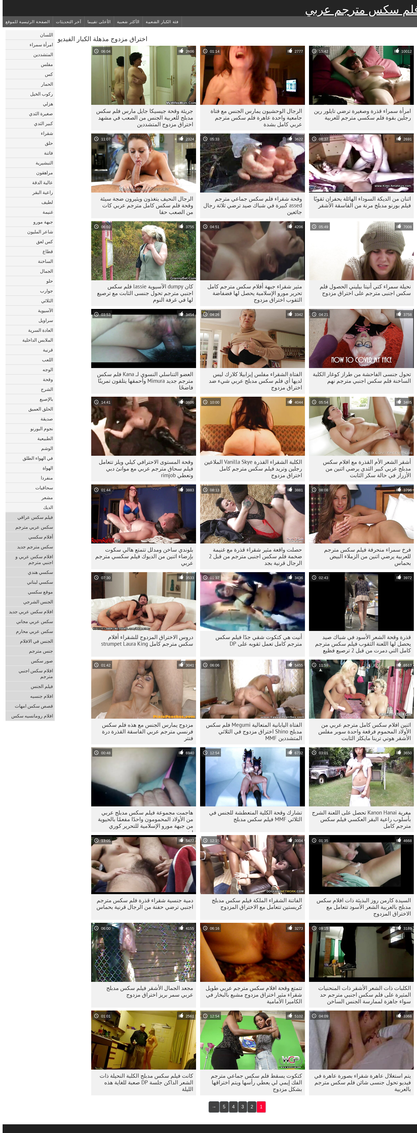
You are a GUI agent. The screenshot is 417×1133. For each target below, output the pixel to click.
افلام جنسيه (39, 696)
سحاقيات (41, 487)
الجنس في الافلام (33, 641)
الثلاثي (44, 300)
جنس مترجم (38, 651)
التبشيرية (41, 163)
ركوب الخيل (39, 94)
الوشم (44, 448)
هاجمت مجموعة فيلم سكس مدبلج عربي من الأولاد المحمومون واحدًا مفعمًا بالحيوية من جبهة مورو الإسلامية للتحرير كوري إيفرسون (143, 820)
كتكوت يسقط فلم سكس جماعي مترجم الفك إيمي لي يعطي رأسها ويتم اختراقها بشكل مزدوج (253, 1082)
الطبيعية (42, 438)
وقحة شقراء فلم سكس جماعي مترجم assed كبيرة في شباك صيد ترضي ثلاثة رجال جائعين (250, 205)
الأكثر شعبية (125, 21)
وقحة (45, 379)
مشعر (44, 497)
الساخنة (42, 261)
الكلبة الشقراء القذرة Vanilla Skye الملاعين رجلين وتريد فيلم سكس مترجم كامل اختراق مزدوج (250, 468)
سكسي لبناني (37, 582)
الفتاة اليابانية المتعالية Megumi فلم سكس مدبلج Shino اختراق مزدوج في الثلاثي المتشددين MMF (251, 731)
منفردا (44, 478)
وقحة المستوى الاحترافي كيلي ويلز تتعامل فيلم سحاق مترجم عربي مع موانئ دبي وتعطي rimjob (143, 468)
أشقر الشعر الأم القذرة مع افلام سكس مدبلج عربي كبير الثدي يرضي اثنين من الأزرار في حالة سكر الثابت (364, 468)
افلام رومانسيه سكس (29, 716)
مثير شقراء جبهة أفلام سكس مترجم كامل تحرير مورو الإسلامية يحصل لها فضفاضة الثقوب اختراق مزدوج (252, 293)
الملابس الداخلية (35, 340)
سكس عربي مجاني (32, 621)
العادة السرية (37, 330)
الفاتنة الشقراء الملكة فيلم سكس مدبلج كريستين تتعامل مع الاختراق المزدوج (254, 903)
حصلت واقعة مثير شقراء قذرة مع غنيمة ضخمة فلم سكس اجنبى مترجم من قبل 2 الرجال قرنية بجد (252, 556)
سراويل (43, 320)
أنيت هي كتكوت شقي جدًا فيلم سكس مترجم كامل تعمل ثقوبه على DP (256, 640)
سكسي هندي (37, 572)
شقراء (44, 133)
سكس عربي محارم (31, 631)
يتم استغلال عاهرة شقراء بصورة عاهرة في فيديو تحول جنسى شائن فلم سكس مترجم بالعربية (360, 1082)
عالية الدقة (40, 182)
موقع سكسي (37, 592)
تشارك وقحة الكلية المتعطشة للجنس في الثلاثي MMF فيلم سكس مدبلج (252, 816)
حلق (46, 143)
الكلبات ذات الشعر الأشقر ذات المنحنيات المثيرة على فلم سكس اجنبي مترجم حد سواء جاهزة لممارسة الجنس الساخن (362, 994)
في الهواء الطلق (35, 458)
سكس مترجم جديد (32, 547)
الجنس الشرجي (35, 602)
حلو (47, 281)
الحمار (44, 84)
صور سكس (39, 661)
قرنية (45, 350)
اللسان (43, 35)
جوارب (43, 291)
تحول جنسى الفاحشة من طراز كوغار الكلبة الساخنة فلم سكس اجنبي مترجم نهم (359, 377)
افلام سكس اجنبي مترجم (33, 673)
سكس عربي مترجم (31, 527)
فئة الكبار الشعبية (159, 21)
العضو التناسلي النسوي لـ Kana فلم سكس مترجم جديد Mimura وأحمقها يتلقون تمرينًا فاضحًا (142, 381)
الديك (45, 507)
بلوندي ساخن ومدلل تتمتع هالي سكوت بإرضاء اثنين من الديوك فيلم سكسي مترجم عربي (142, 556)
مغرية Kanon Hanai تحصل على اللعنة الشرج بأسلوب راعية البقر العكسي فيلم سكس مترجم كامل (358, 819)
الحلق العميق (38, 409)
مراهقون (42, 172)
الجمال (43, 271)
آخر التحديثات (65, 21)
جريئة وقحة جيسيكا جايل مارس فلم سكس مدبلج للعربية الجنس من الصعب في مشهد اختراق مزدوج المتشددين (142, 117)
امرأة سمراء (38, 44)
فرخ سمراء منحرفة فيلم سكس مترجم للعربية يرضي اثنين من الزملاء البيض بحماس (364, 556)
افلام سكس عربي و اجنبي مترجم (31, 559)
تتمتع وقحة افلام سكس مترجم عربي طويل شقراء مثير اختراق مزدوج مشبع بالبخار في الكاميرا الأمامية (251, 994)
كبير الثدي (40, 123)
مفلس (44, 64)
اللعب (44, 360)
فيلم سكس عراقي (32, 517)
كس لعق (42, 241)
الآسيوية (42, 310)
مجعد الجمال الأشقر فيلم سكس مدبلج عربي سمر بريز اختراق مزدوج (147, 991)
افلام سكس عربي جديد (28, 611)
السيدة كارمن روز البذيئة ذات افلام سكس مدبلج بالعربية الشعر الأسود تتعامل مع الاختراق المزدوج (361, 907)
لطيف (44, 202)
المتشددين (40, 54)
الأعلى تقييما (96, 21)
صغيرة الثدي (38, 113)
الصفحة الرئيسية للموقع (25, 21)
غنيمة (45, 212)
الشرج (44, 389)
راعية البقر (40, 192)
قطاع (45, 251)
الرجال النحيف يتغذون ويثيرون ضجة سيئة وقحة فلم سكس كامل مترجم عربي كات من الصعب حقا (144, 205)
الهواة (45, 468)
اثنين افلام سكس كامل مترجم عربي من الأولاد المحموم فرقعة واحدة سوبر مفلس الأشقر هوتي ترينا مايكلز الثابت (362, 731)
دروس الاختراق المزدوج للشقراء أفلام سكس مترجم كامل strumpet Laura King (144, 640)
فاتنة (45, 153)
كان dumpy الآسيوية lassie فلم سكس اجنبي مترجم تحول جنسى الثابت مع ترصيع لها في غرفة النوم (142, 293)
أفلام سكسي (38, 537)
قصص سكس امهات (31, 706)
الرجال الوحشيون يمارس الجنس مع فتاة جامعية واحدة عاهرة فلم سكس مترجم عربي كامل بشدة (253, 117)
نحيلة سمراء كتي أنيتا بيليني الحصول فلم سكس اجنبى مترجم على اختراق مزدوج (362, 289)
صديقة (44, 419)
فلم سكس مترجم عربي (359, 9)
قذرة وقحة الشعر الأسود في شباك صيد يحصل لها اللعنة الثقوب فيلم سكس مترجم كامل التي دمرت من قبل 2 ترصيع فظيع (360, 644)
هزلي (45, 104)
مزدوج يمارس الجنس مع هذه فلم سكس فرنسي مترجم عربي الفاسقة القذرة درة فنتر (145, 731)
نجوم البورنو (39, 428)
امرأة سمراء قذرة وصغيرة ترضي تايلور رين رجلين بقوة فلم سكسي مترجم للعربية (359, 114)
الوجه (45, 369)
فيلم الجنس (39, 686)
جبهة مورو (40, 222)
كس (46, 74)
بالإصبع (43, 399)
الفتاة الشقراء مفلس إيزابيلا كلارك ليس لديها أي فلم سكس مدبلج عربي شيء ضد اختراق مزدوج (252, 381)
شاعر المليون (37, 232)
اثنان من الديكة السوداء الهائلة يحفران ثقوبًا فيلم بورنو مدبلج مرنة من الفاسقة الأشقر (359, 202)
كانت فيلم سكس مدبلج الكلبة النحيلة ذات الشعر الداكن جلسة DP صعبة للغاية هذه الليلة (144, 1082)
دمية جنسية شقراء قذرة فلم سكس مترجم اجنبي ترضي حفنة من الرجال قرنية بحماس (142, 903)
